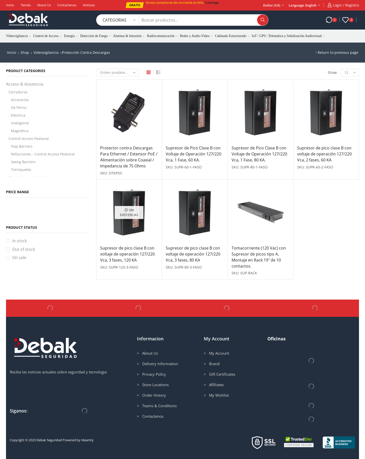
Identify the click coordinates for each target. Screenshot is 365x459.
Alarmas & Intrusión (128, 36)
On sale (19, 257)
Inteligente (20, 123)
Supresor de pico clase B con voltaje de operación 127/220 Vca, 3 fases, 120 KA (127, 254)
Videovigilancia (18, 36)
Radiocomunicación (162, 36)
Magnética (20, 130)
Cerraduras (18, 92)
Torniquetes (21, 169)
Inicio (10, 5)
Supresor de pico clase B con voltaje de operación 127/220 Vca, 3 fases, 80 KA (193, 254)
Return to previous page (338, 52)
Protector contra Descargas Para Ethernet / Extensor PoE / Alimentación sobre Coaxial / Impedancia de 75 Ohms (128, 157)
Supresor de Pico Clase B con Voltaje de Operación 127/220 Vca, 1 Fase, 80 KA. (259, 154)
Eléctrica (18, 115)
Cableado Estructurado (232, 36)
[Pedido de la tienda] (117, 72)
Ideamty (87, 440)
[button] (135, 5)
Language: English (302, 5)
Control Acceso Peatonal (29, 138)
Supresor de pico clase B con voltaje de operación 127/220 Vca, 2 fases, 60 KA (324, 154)
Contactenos (66, 5)
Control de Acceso (47, 36)
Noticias (89, 5)
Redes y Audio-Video (196, 36)
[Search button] (262, 20)
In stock (19, 241)
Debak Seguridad (49, 440)
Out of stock (23, 249)
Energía (71, 36)
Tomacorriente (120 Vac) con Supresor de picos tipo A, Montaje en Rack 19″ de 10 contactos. (259, 257)
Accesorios (20, 99)
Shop (25, 52)
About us (44, 5)
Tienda (26, 5)
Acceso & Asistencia (24, 84)
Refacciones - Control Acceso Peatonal (43, 154)
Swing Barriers (23, 161)
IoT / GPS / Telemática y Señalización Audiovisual (288, 36)
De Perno (18, 107)
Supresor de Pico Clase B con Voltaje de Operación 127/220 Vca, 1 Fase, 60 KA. (193, 154)
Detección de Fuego (95, 36)
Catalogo (212, 2)
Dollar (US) (271, 5)
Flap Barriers (22, 146)
